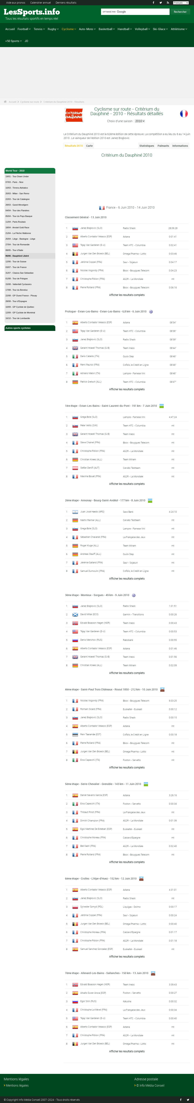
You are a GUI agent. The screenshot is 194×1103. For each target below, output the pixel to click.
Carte (89, 145)
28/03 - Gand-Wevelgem (16, 205)
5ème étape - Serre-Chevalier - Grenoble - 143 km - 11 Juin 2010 (103, 784)
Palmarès (163, 145)
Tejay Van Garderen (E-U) (92, 244)
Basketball (105, 29)
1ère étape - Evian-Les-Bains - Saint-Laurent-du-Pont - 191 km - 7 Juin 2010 (111, 406)
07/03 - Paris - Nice (14, 182)
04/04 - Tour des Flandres (17, 210)
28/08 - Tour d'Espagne (16, 301)
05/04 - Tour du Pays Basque (18, 216)
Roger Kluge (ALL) (89, 545)
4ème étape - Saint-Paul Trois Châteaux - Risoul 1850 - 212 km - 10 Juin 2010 (111, 689)
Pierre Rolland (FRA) (90, 287)
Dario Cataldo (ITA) (89, 356)
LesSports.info (18, 12)
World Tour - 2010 (30, 171)
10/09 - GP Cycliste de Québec (19, 307)
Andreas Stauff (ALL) (90, 553)
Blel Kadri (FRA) (88, 845)
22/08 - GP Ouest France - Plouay (21, 295)
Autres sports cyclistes (30, 328)
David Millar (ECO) (89, 614)
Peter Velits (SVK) (89, 425)
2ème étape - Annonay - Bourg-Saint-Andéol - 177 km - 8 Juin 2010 (105, 500)
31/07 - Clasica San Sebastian (19, 273)
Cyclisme (68, 29)
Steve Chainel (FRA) (90, 442)
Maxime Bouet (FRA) (90, 476)
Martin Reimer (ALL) (90, 520)
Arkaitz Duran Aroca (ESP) (93, 992)
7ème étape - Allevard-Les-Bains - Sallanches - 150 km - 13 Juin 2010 (106, 973)
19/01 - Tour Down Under (17, 176)
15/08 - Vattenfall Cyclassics (18, 284)
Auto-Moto (86, 29)
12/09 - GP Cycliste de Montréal (20, 312)
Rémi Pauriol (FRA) (89, 364)
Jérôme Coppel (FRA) (91, 261)
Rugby (52, 29)
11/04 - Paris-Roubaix (15, 222)
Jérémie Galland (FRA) (91, 562)
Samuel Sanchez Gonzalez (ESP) (96, 948)
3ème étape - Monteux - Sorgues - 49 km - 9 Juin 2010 (97, 595)
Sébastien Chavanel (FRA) (93, 536)
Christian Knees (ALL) (91, 459)
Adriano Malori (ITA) (90, 373)
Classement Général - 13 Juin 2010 (85, 217)
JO (26, 41)
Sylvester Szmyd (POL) (91, 906)
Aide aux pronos (15, 2)
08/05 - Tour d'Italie (14, 250)
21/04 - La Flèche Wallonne (18, 233)
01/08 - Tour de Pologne (16, 278)
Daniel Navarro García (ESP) (94, 794)
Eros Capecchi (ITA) (90, 759)
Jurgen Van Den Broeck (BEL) (95, 253)
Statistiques (146, 145)
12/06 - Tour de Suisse (15, 261)
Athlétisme (178, 29)
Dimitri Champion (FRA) (92, 820)
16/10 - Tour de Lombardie (17, 318)
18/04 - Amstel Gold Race (17, 227)
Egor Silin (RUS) (88, 1001)
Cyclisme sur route (29, 101)
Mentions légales (17, 1085)
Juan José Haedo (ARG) (92, 511)
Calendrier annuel (40, 2)
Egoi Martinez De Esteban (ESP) (96, 828)
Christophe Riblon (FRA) (92, 278)
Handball (123, 29)
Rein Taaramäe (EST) (90, 734)
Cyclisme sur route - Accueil (20, 162)
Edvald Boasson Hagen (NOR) (95, 622)
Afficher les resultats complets (127, 295)
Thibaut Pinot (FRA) (90, 811)
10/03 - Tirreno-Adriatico (16, 188)
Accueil (10, 29)
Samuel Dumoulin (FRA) (92, 570)
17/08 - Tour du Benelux (16, 290)
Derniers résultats (66, 2)
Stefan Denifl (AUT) (89, 467)
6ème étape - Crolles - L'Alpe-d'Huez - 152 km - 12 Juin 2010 (101, 878)
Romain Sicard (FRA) (90, 708)
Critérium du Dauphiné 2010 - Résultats (64, 101)
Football (23, 29)
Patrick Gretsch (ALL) (91, 381)
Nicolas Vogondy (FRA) (92, 270)
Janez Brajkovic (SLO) (91, 227)
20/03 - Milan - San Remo (17, 193)
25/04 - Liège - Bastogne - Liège (20, 239)
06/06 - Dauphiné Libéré (17, 256)
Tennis (38, 29)
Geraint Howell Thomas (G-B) (95, 347)
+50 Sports (12, 41)
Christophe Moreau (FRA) (93, 837)
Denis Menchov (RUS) (91, 639)
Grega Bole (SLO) (88, 416)
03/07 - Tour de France (16, 267)
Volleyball (141, 29)
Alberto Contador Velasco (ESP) (96, 236)
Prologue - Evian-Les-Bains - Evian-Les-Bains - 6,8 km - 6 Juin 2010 (105, 311)
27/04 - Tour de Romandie (17, 244)
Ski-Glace (159, 29)
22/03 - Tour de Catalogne (17, 199)
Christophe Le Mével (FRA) (93, 1009)
